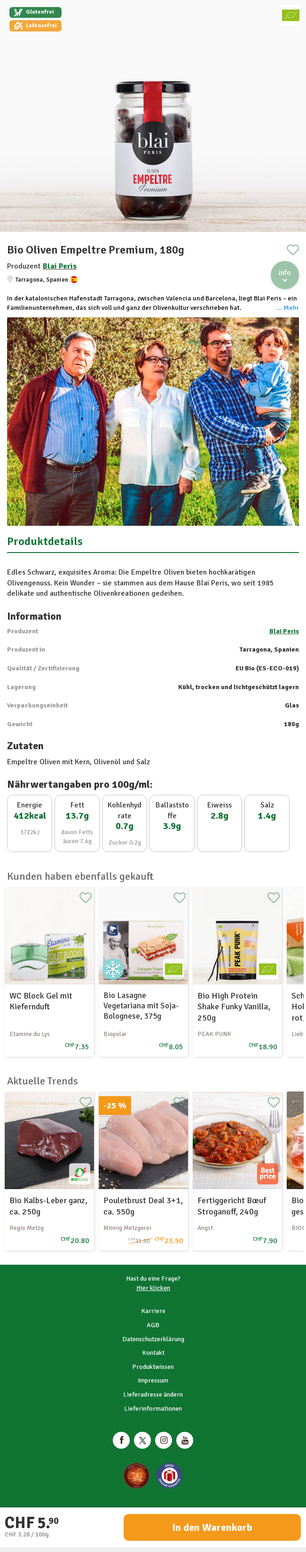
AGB (153, 1325)
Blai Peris (60, 266)
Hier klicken (153, 1288)
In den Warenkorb (212, 1527)
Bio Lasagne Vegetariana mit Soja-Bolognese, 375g (141, 1006)
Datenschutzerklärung (153, 1339)
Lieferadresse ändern (153, 1394)
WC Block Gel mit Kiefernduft (40, 1001)
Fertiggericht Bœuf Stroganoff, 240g (231, 1205)
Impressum (153, 1380)
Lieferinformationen (153, 1409)
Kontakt (153, 1353)
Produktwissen (153, 1367)
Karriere (153, 1311)
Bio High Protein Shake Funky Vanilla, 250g (233, 1007)
